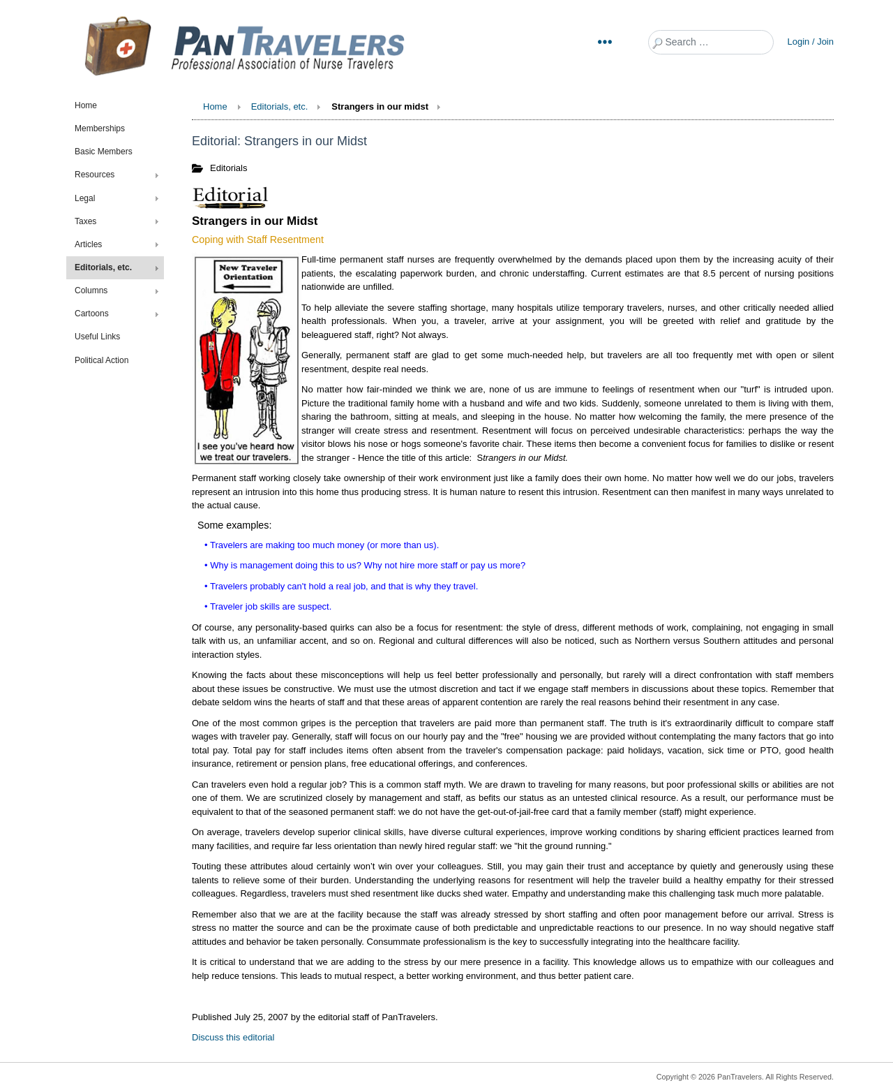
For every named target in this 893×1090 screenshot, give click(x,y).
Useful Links (97, 336)
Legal (85, 198)
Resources (94, 174)
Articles (88, 244)
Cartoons (92, 313)
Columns (91, 290)
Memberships (100, 128)
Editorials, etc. (103, 267)
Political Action (101, 360)
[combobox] (711, 42)
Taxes (85, 221)
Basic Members (104, 151)
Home (86, 105)
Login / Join (811, 41)
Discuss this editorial (233, 1037)
